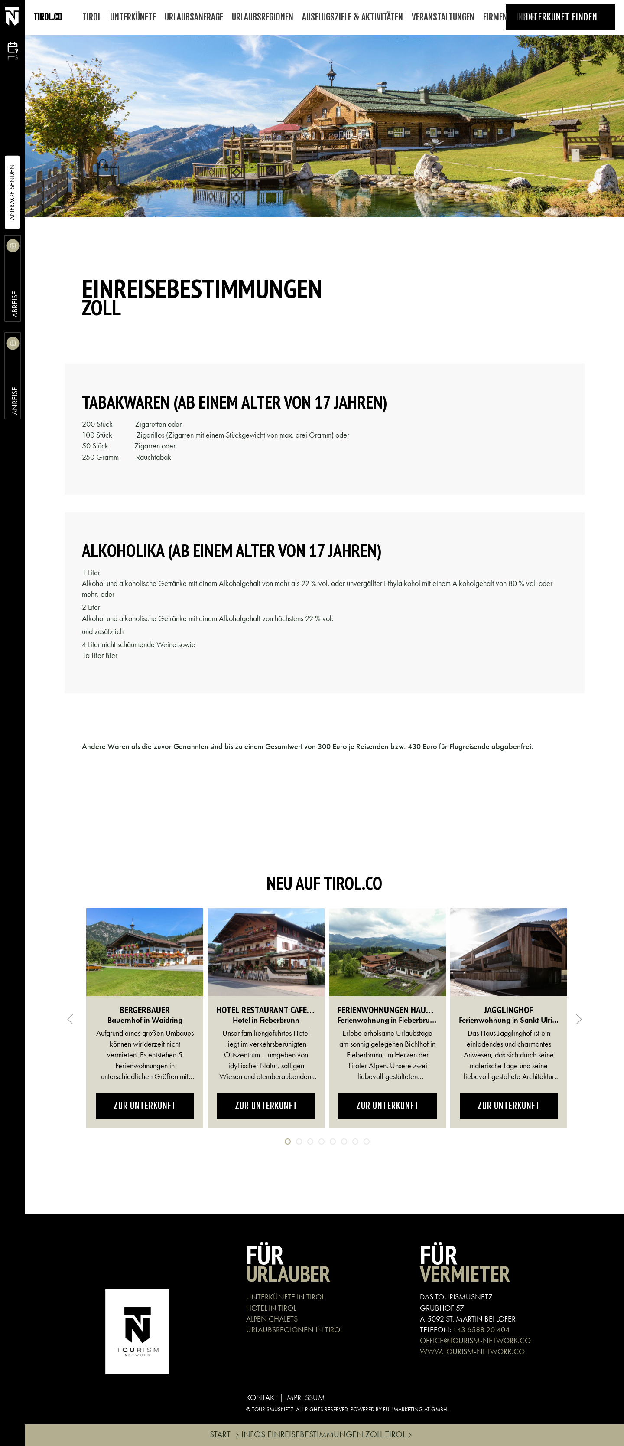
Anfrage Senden (11, 192)
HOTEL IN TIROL (271, 1308)
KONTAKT (262, 1397)
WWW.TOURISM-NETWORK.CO (472, 1351)
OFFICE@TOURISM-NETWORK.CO (475, 1340)
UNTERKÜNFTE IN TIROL (285, 1297)
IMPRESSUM (305, 1397)
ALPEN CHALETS (272, 1319)
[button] (70, 1019)
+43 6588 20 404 (481, 1330)
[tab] (288, 1141)
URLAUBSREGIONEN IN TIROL (294, 1330)
